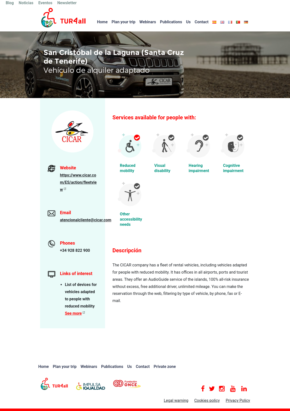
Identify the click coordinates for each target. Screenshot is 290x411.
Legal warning (176, 400)
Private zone (165, 366)
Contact (201, 22)
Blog (10, 2)
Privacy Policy (238, 400)
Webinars (147, 22)
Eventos (45, 2)
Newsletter (67, 2)
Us (188, 22)
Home (102, 22)
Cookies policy (207, 400)
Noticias (26, 2)
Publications (171, 22)
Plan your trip (123, 22)
